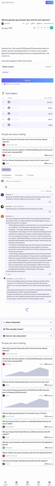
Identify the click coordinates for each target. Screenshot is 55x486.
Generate (48, 67)
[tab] (7, 175)
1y (12, 194)
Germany (5, 72)
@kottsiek (9, 197)
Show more (6, 169)
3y (23, 206)
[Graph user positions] (34, 27)
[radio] (38, 27)
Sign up (49, 2)
